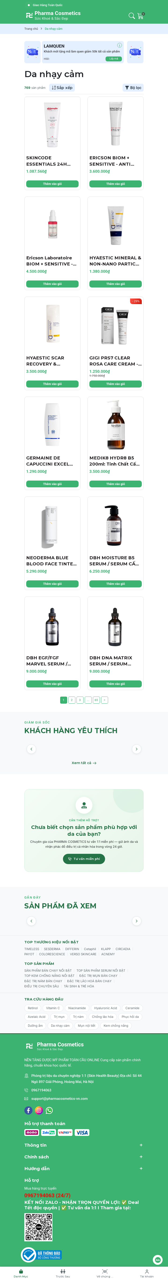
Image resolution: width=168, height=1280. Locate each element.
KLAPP (106, 949)
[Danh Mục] (21, 1273)
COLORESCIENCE (52, 954)
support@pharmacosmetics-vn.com (59, 1099)
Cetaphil (90, 949)
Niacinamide (77, 1008)
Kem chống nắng (116, 1025)
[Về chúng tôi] (105, 1273)
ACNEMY (108, 954)
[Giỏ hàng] (140, 16)
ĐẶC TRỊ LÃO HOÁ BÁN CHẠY (89, 981)
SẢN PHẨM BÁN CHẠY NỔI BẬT (48, 970)
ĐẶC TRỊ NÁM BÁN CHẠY (43, 981)
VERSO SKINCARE (83, 954)
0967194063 (41, 1090)
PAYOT (29, 954)
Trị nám (78, 1017)
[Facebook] (28, 1110)
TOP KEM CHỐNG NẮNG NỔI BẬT (49, 976)
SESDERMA (52, 949)
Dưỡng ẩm (35, 1025)
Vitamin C (53, 1008)
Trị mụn (59, 1017)
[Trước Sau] (63, 1273)
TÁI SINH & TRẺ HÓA (79, 986)
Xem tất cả (84, 763)
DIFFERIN (72, 949)
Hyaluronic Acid (105, 1008)
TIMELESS (31, 949)
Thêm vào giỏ (52, 184)
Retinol (33, 1008)
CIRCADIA (123, 949)
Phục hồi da (130, 1017)
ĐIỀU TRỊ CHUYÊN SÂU (41, 986)
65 (96, 700)
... (88, 700)
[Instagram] (39, 1110)
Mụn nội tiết (86, 1025)
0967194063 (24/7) (47, 1195)
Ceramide (132, 1008)
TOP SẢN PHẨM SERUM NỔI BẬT (101, 970)
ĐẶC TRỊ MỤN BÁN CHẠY (98, 976)
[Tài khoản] (147, 1273)
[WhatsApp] (49, 1110)
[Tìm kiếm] (132, 16)
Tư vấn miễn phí (84, 859)
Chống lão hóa (102, 1017)
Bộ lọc (133, 87)
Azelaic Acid (36, 1017)
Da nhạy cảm (60, 1025)
